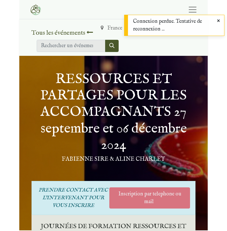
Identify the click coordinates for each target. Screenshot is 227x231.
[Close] (218, 21)
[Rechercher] (112, 46)
